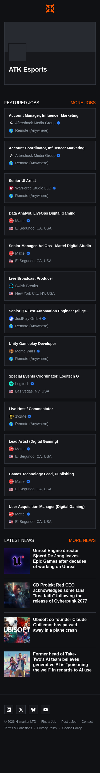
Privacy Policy (47, 728)
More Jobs (83, 102)
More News (82, 540)
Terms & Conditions (18, 728)
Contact (87, 722)
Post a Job (69, 722)
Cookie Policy (72, 728)
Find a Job (48, 722)
